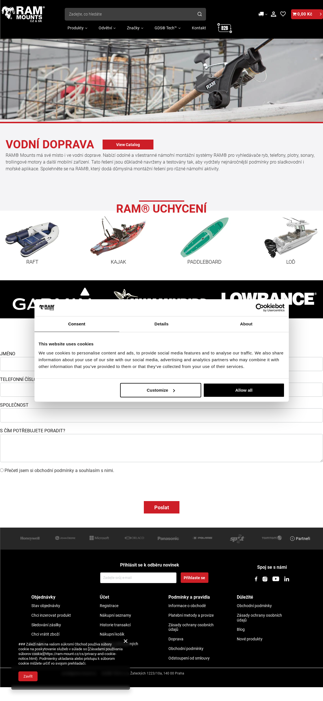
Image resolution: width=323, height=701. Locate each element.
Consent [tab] (76, 323)
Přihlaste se (194, 578)
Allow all (244, 390)
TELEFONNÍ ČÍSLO (18, 379)
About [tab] (246, 323)
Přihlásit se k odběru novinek (149, 565)
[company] (161, 415)
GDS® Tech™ (166, 28)
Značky (133, 28)
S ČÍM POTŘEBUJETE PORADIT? (32, 430)
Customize (161, 390)
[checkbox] (2, 470)
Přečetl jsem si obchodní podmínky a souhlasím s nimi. (59, 470)
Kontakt (199, 28)
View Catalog (128, 144)
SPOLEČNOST (14, 405)
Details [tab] (162, 323)
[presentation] (43, 484)
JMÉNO (7, 353)
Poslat (161, 507)
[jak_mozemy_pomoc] (161, 448)
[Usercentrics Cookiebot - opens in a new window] (260, 307)
